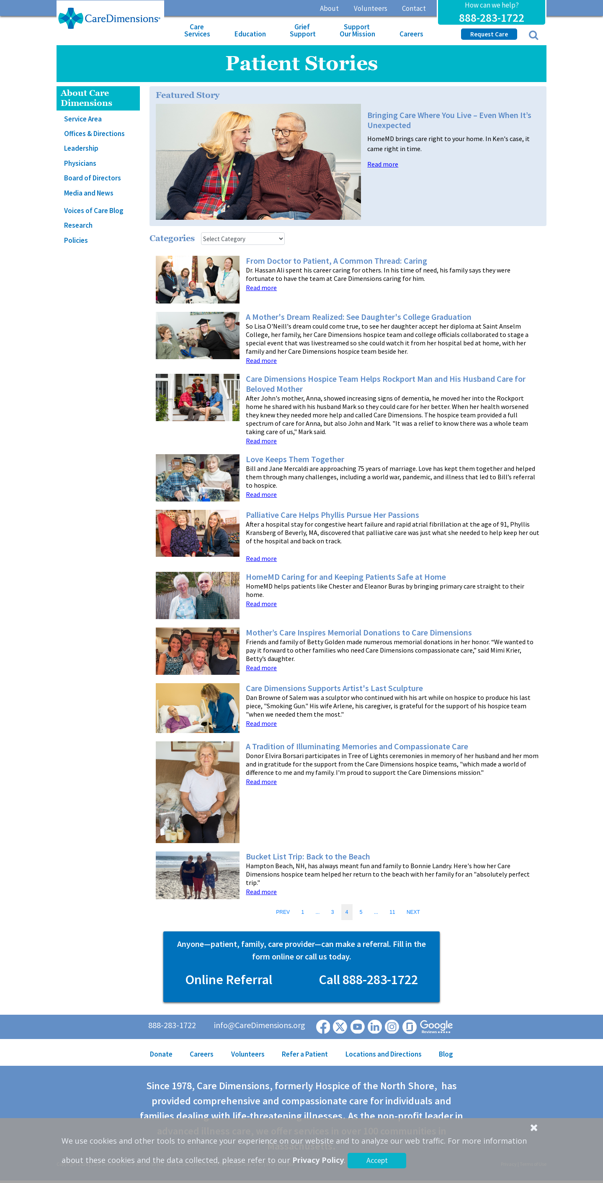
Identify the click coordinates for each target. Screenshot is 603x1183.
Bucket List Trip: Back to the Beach (308, 856)
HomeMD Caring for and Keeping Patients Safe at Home (346, 577)
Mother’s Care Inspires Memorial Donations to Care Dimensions (359, 633)
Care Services (197, 30)
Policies (76, 240)
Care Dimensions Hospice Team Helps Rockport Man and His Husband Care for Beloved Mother (386, 384)
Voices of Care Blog (94, 210)
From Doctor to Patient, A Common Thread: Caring (336, 261)
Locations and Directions (383, 1054)
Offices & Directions (94, 133)
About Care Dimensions (86, 98)
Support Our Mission (357, 30)
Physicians (80, 163)
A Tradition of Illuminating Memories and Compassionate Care (357, 746)
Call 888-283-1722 (368, 979)
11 (392, 912)
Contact (414, 8)
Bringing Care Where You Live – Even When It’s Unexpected (449, 120)
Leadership (81, 148)
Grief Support (303, 30)
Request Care (489, 34)
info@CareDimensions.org (259, 1025)
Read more (382, 164)
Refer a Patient (305, 1054)
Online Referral (228, 979)
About (329, 8)
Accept (377, 1160)
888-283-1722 (491, 17)
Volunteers (370, 8)
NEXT (413, 912)
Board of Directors (92, 178)
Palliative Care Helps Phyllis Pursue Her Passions (332, 515)
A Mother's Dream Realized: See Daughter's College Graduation (359, 317)
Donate (161, 1054)
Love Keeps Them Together (295, 459)
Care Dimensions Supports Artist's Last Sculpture (334, 688)
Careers (411, 34)
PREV (283, 912)
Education (250, 34)
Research (78, 225)
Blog (446, 1054)
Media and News (88, 193)
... (317, 912)
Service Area (83, 118)
